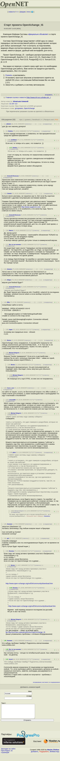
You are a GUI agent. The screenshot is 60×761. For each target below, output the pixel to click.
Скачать (8, 75)
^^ (29, 131)
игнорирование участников (40, 682)
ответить (27, 124)
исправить (49, 95)
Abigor (9, 280)
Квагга (11, 230)
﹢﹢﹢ (33, 124)
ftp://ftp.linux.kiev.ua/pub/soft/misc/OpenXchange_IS (25, 632)
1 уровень (27, 119)
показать (47, 516)
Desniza (11, 551)
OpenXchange (29, 108)
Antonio (9, 269)
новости (12, 12)
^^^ (32, 131)
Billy (8, 302)
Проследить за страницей (7, 754)
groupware (19, 108)
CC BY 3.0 (13, 104)
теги (28, 12)
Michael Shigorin (14, 352)
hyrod (11, 659)
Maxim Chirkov (53, 752)
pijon (14, 452)
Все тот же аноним (15, 244)
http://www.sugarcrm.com (31, 207)
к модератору (47, 124)
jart (8, 538)
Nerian (9, 340)
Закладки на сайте (8, 751)
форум (22, 12)
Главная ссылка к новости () (28, 97)
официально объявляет (38, 34)
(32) (13, 119)
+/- (42, 119)
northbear (14, 139)
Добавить (34, 754)
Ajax (20, 119)
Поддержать (44, 754)
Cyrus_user (10, 388)
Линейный (35, 119)
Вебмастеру (54, 754)
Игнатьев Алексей (20, 101)
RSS (56, 119)
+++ (17, 12)
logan (10, 329)
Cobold (9, 193)
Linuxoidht (12, 399)
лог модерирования (54, 682)
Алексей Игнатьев (13, 176)
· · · (37, 124)
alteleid (8, 124)
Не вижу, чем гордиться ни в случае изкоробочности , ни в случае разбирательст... (30, 515)
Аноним (9, 524)
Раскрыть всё (49, 119)
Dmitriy (10, 131)
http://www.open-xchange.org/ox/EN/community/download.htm (29, 583)
